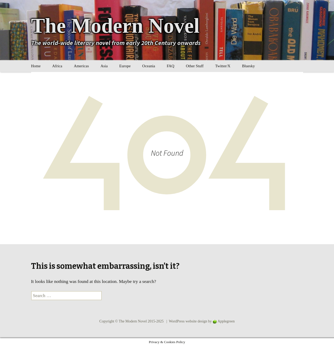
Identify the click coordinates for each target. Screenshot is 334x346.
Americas (81, 66)
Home (36, 66)
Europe (125, 66)
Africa (57, 66)
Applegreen (226, 321)
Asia (104, 66)
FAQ (170, 66)
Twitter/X (222, 66)
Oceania (148, 66)
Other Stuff (195, 66)
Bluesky (248, 66)
